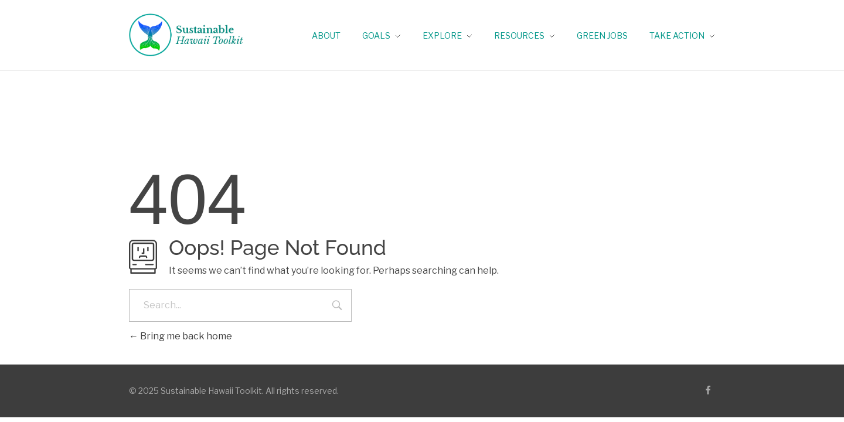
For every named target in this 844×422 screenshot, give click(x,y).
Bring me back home (180, 336)
